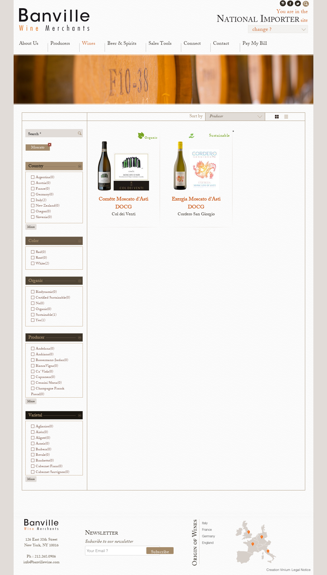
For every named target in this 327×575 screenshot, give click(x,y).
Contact (221, 44)
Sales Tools (160, 44)
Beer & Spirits (121, 44)
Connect (192, 44)
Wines (88, 44)
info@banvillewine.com (41, 562)
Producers (60, 44)
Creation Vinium (278, 570)
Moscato (40, 147)
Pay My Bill (255, 44)
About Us (28, 44)
